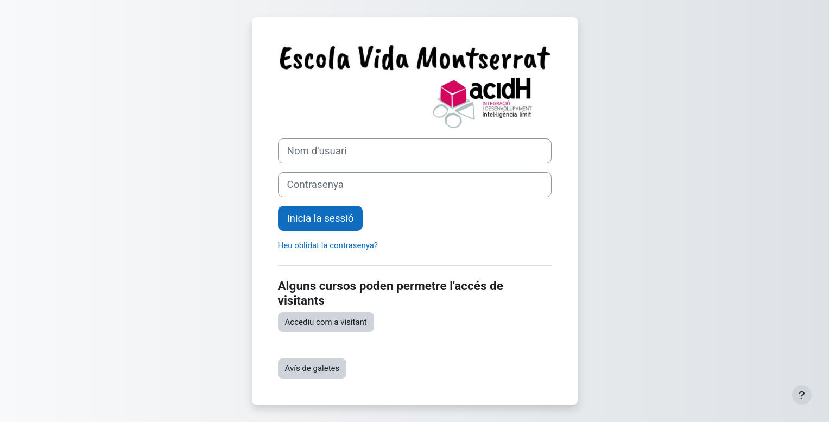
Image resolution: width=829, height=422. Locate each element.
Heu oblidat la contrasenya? (328, 245)
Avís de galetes (312, 368)
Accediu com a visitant (326, 322)
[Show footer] (802, 395)
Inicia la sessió (320, 218)
